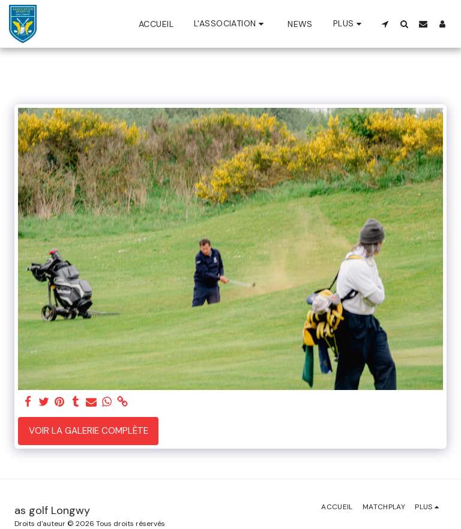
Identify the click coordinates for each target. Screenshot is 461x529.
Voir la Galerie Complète (88, 431)
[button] (230, 23)
